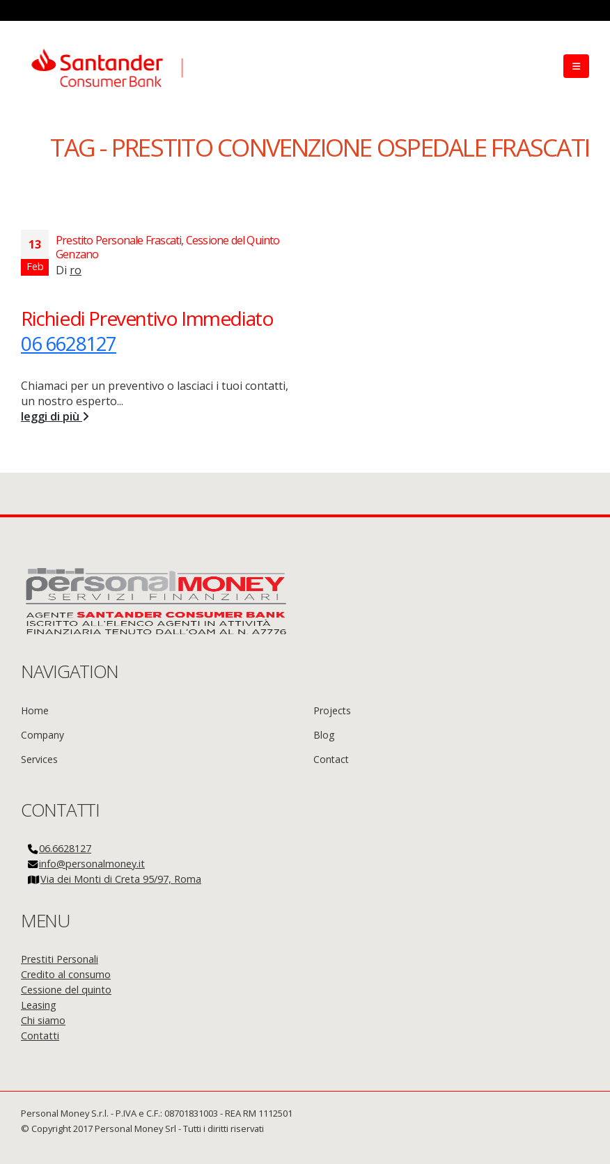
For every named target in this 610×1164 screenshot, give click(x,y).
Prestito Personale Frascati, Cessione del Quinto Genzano (168, 247)
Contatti (40, 1035)
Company (42, 734)
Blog (323, 734)
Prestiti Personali (59, 959)
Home (35, 710)
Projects (332, 710)
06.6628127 (65, 848)
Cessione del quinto (66, 989)
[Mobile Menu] (576, 66)
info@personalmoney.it (92, 863)
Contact (331, 759)
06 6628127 (68, 343)
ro (75, 270)
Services (39, 759)
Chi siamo (43, 1020)
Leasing (38, 1005)
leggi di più (55, 416)
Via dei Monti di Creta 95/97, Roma (120, 879)
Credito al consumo (66, 974)
